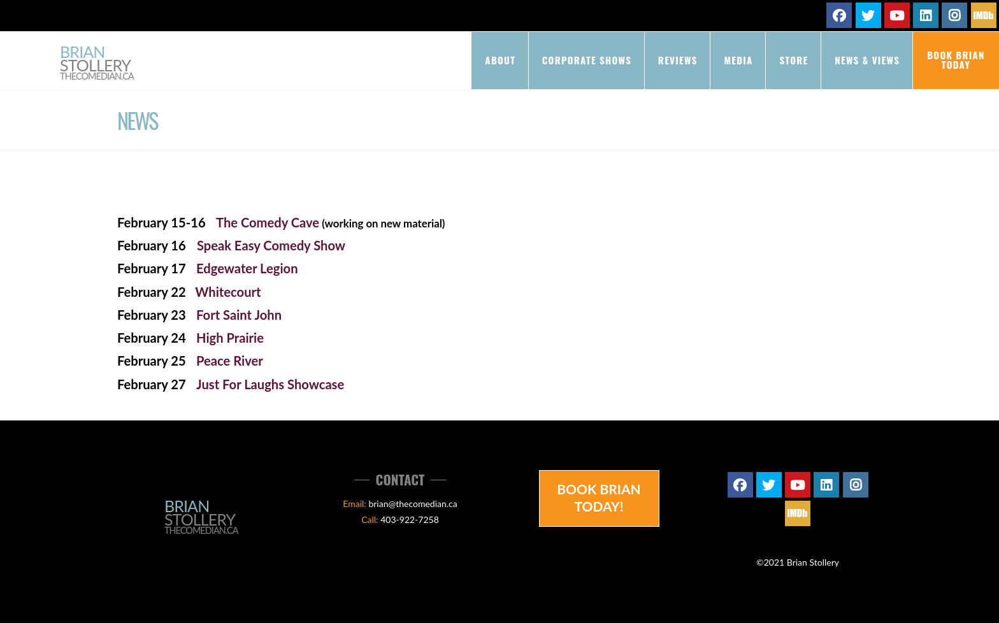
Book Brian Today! (599, 497)
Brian (97, 63)
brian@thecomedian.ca (412, 503)
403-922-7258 (409, 519)
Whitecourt (228, 291)
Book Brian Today (956, 59)
